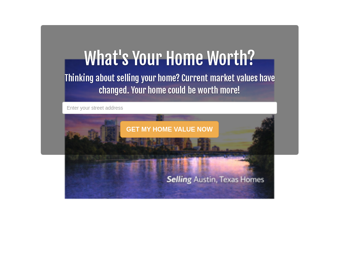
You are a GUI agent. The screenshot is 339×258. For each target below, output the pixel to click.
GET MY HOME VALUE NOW (169, 129)
